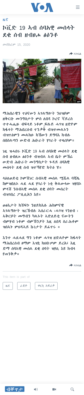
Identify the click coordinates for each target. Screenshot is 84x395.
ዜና (5, 19)
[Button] (75, 53)
